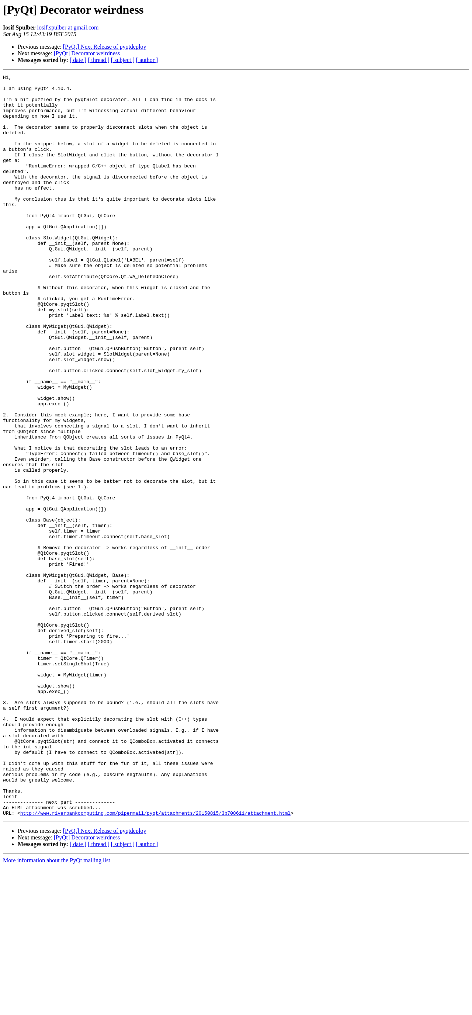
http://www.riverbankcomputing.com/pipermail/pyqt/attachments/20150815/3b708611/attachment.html (155, 961)
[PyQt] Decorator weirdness (87, 53)
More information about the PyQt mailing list (56, 1008)
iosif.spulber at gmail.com (67, 27)
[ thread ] (99, 60)
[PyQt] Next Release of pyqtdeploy (104, 47)
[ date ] (78, 60)
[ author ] (147, 60)
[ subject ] (123, 60)
